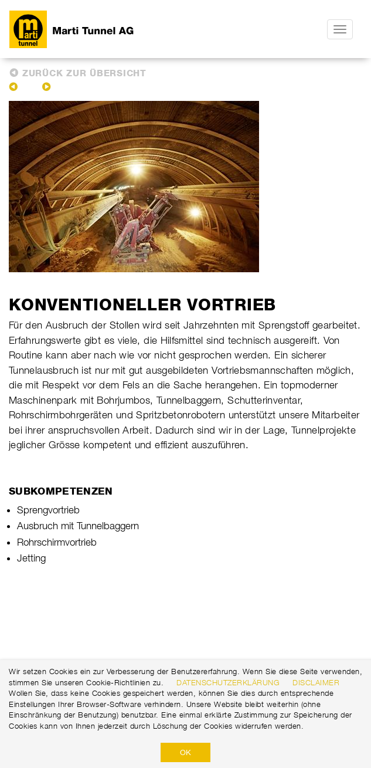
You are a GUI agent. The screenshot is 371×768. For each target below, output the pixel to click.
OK (185, 752)
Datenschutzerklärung (228, 682)
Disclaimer (315, 682)
